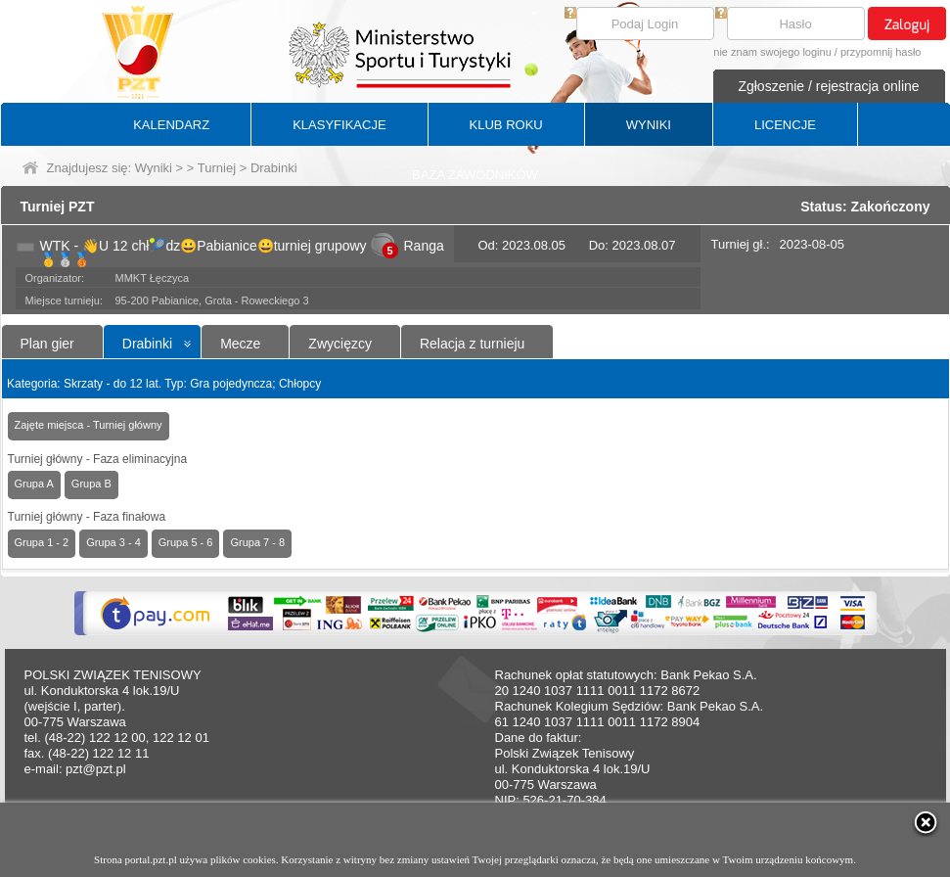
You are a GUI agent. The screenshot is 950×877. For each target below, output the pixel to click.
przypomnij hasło (881, 52)
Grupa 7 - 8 (257, 542)
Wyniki (153, 168)
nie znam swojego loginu (772, 52)
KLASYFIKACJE (339, 124)
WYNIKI (648, 124)
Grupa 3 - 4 (113, 542)
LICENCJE (785, 124)
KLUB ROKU (506, 124)
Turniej (217, 168)
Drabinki (147, 343)
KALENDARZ (171, 124)
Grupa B (91, 483)
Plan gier (47, 343)
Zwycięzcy (340, 343)
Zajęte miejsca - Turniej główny (88, 425)
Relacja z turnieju (472, 343)
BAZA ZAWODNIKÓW (475, 174)
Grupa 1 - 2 (42, 542)
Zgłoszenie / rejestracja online (828, 86)
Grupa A (34, 483)
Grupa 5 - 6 (185, 542)
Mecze (240, 343)
